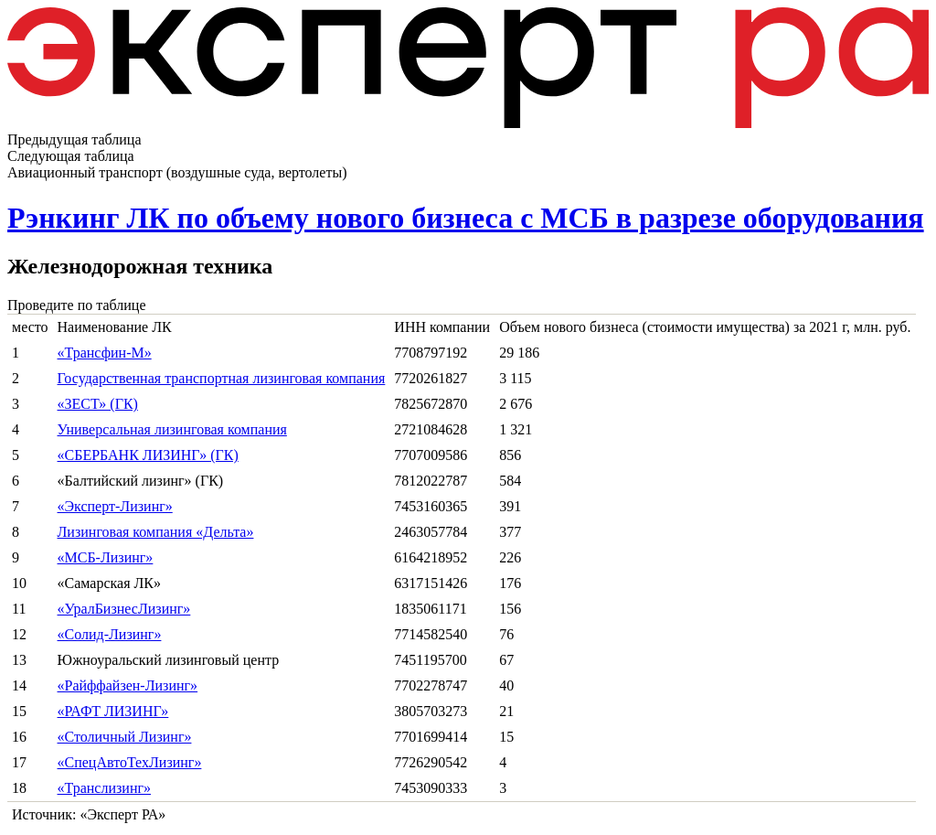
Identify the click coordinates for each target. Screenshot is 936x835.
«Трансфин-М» (105, 352)
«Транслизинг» (104, 788)
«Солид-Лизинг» (110, 634)
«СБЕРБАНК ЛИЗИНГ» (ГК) (148, 455)
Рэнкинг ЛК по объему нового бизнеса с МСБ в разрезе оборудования (465, 217)
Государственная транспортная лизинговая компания (222, 378)
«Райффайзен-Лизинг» (128, 685)
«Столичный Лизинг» (125, 736)
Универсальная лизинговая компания (172, 429)
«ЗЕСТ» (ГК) (98, 404)
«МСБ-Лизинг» (106, 557)
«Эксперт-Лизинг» (115, 506)
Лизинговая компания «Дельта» (156, 532)
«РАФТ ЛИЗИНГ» (113, 711)
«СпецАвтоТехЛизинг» (130, 762)
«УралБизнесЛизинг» (124, 608)
